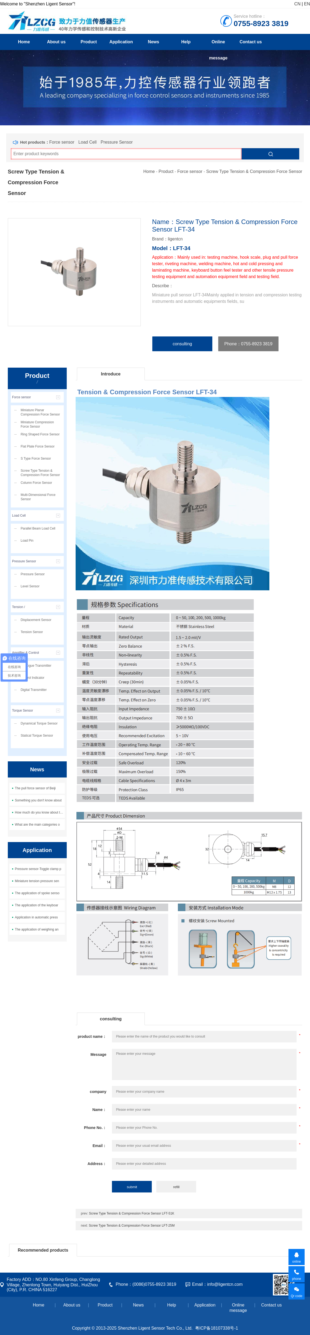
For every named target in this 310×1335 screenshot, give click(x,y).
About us (56, 42)
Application (121, 42)
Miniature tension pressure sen (37, 881)
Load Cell (87, 142)
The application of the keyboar (36, 905)
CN (297, 4)
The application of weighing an (36, 929)
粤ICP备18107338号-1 (216, 1328)
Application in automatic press (36, 917)
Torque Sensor (22, 710)
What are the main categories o (37, 824)
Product (89, 42)
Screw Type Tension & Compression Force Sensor (254, 171)
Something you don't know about (38, 800)
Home (24, 42)
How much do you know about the (39, 812)
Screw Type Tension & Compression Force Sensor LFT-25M (132, 1225)
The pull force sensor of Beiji (35, 788)
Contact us (250, 42)
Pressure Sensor (117, 142)
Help (186, 42)
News (153, 42)
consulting (182, 344)
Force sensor (61, 142)
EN (307, 4)
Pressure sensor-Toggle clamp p (38, 869)
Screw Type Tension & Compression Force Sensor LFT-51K (131, 1213)
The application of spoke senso (37, 893)
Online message (218, 45)
